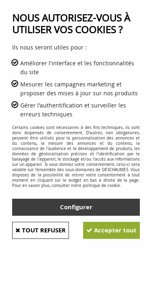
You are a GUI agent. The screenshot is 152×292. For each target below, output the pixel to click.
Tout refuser (40, 230)
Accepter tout (111, 230)
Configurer (76, 207)
